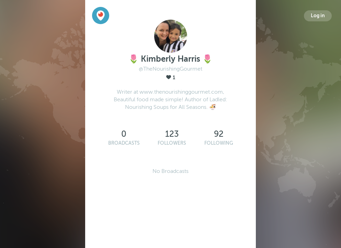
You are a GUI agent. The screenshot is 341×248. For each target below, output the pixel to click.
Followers (172, 143)
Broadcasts (124, 143)
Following (218, 143)
